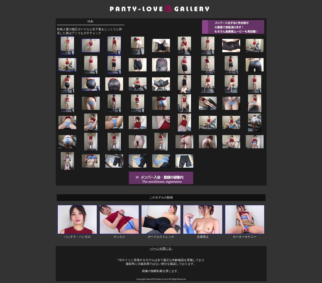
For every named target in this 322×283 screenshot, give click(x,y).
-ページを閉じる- (161, 248)
